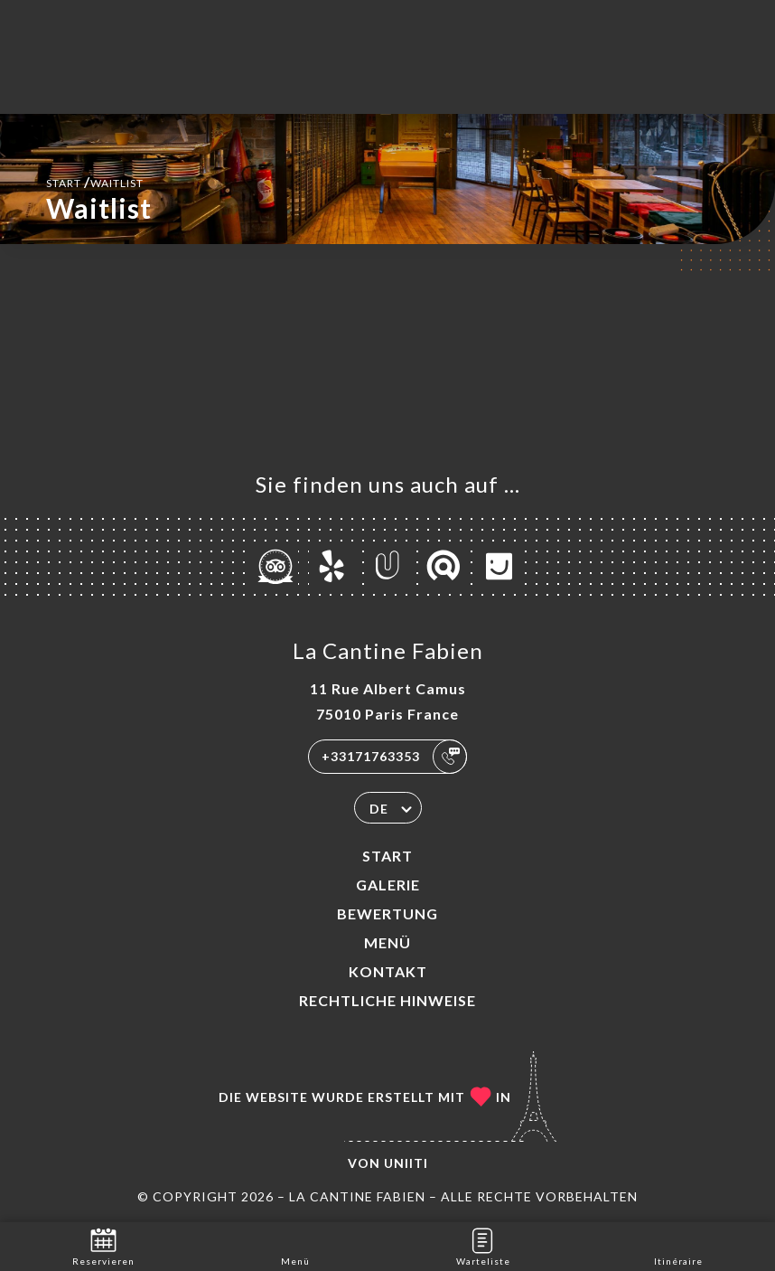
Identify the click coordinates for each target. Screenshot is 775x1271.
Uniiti (406, 1163)
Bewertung (387, 913)
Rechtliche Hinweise (387, 1000)
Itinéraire (678, 1245)
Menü (387, 942)
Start (387, 855)
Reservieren (103, 1245)
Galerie (388, 884)
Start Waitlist (95, 181)
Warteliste (483, 1245)
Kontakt (388, 971)
